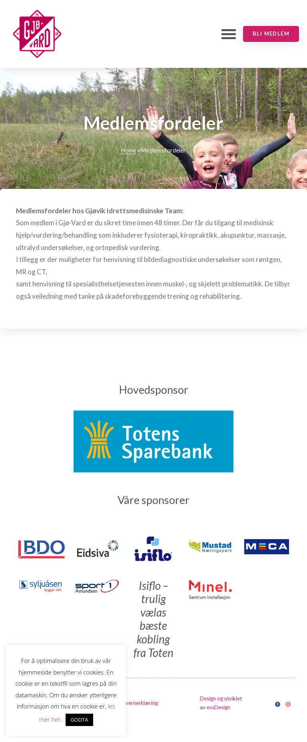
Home (128, 150)
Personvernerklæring (133, 703)
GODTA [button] (79, 719)
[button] (229, 34)
